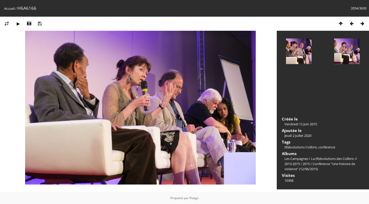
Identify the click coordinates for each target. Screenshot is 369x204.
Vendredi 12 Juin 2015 (300, 124)
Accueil (9, 8)
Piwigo (194, 198)
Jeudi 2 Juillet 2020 (297, 135)
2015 (306, 163)
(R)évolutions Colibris (300, 147)
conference (326, 147)
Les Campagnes (296, 158)
